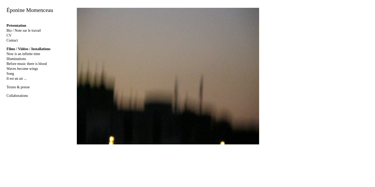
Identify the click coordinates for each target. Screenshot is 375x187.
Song (10, 74)
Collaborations (17, 96)
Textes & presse (18, 87)
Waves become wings (22, 69)
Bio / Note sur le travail (24, 30)
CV (9, 35)
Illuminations (16, 59)
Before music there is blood (27, 64)
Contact (12, 40)
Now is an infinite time (23, 54)
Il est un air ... (17, 79)
